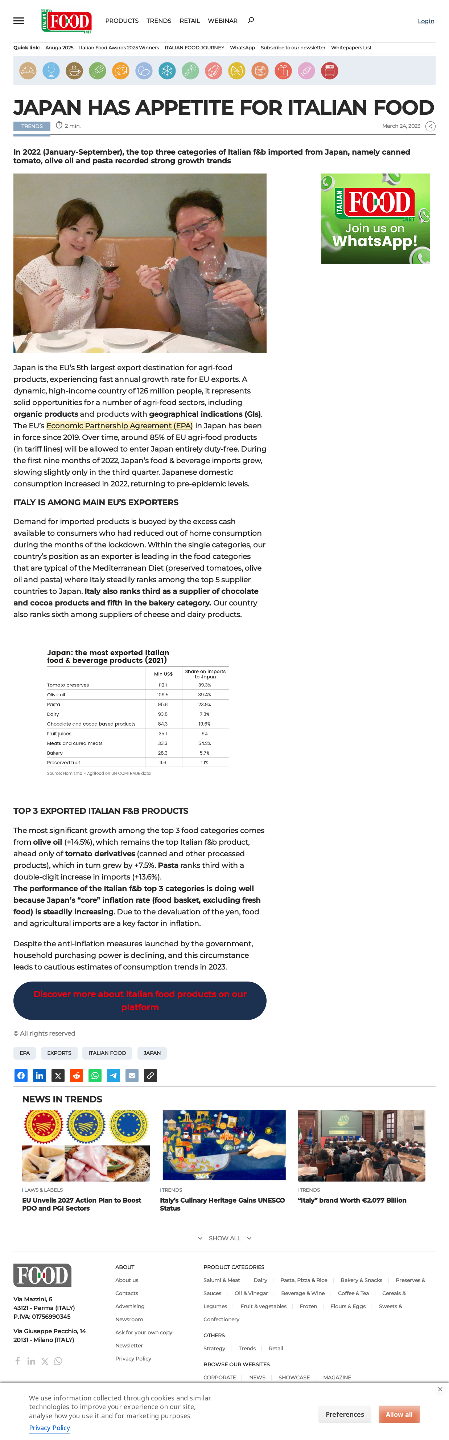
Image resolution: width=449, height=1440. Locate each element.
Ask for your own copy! (144, 1332)
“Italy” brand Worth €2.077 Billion (352, 1200)
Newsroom (129, 1319)
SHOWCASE (294, 1377)
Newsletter (129, 1345)
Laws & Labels (43, 1190)
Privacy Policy (133, 1358)
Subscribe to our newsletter (293, 47)
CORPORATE (219, 1377)
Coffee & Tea (353, 1293)
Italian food (107, 1053)
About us (126, 1280)
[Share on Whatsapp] (95, 1075)
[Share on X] (58, 1075)
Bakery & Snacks (361, 1280)
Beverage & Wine (303, 1293)
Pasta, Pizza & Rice (303, 1280)
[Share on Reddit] (76, 1075)
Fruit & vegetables (263, 1306)
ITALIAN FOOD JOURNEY (194, 47)
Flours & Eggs (348, 1306)
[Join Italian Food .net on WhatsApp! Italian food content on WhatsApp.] (375, 219)
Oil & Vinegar (251, 1293)
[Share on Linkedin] (39, 1075)
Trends (159, 21)
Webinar (223, 21)
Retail (190, 21)
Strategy (214, 1348)
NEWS (257, 1377)
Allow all (399, 1414)
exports (59, 1053)
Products (122, 21)
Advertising (130, 1306)
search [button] (250, 20)
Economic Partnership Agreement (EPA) (119, 425)
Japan (152, 1053)
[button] (19, 21)
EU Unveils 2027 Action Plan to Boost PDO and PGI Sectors (81, 1204)
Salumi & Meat (221, 1280)
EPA (25, 1053)
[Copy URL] (150, 1075)
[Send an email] (132, 1075)
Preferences (345, 1414)
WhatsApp (242, 47)
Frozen (308, 1306)
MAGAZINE (337, 1377)
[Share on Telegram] (113, 1075)
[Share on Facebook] (21, 1075)
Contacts (126, 1293)
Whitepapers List (351, 47)
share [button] (430, 126)
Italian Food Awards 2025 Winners (119, 47)
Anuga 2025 (59, 47)
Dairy (260, 1280)
